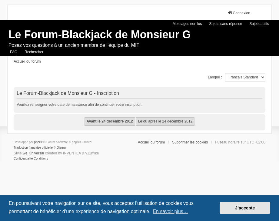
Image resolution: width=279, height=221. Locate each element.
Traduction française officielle (33, 147)
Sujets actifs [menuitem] (259, 24)
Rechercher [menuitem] (34, 52)
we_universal (33, 153)
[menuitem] (23, 158)
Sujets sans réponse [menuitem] (225, 24)
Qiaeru (61, 147)
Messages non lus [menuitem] (187, 24)
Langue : (215, 77)
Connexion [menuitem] (239, 13)
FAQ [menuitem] (13, 52)
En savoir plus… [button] (170, 211)
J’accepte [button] (245, 207)
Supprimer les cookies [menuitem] (190, 142)
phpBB (38, 142)
